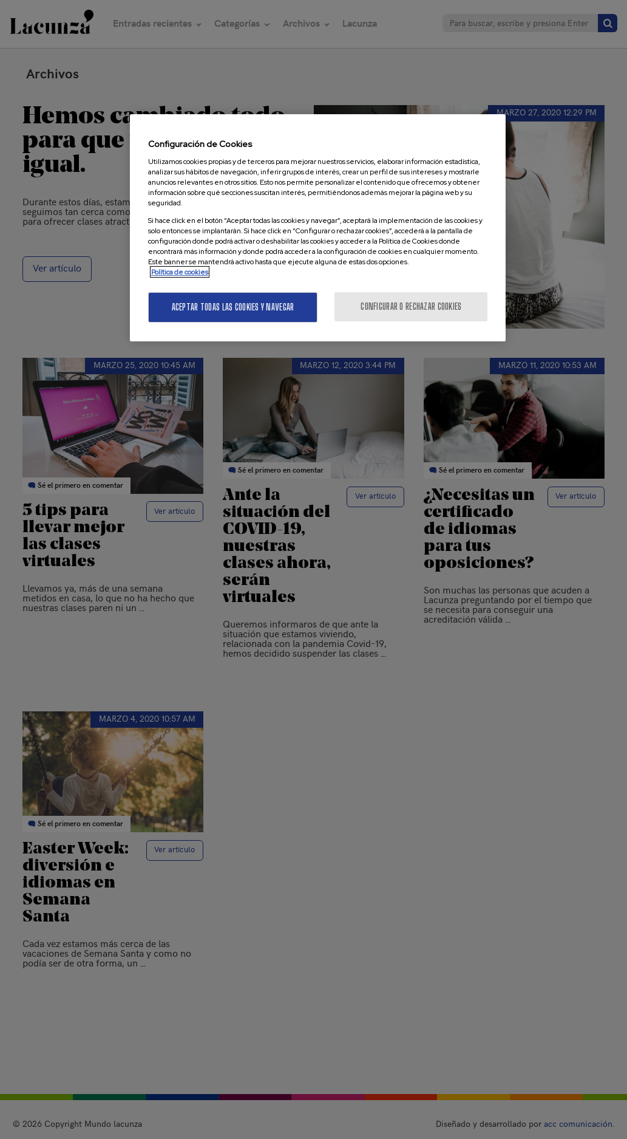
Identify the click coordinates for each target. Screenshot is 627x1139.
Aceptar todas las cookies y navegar (233, 307)
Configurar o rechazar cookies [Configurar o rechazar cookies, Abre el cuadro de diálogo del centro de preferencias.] (411, 306)
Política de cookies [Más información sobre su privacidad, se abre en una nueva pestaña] (179, 271)
